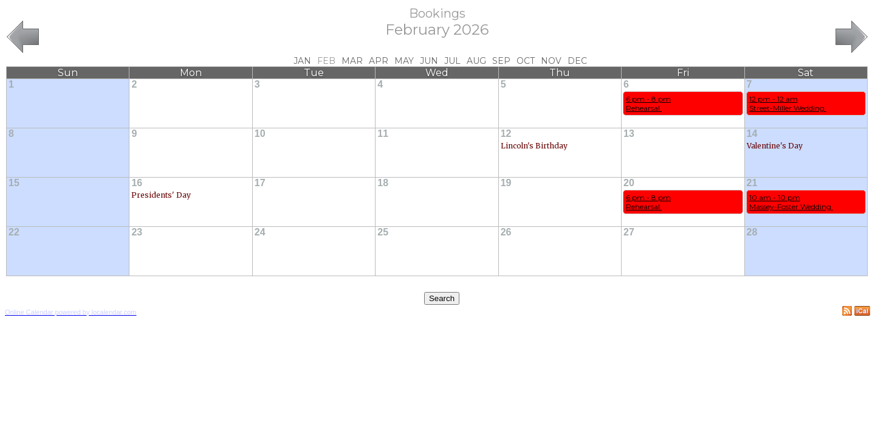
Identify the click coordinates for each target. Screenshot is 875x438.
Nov (551, 60)
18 (382, 183)
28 (752, 232)
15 (14, 183)
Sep (501, 60)
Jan (302, 60)
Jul (452, 60)
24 (260, 232)
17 (260, 183)
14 (752, 133)
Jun (429, 60)
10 (260, 133)
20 (628, 183)
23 (136, 232)
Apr (378, 60)
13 (628, 133)
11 (382, 133)
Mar (352, 60)
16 (136, 183)
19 (506, 183)
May (404, 60)
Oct (525, 60)
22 (14, 232)
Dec (577, 60)
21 (752, 183)
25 (382, 232)
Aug (476, 60)
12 (506, 133)
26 (506, 232)
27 (628, 232)
